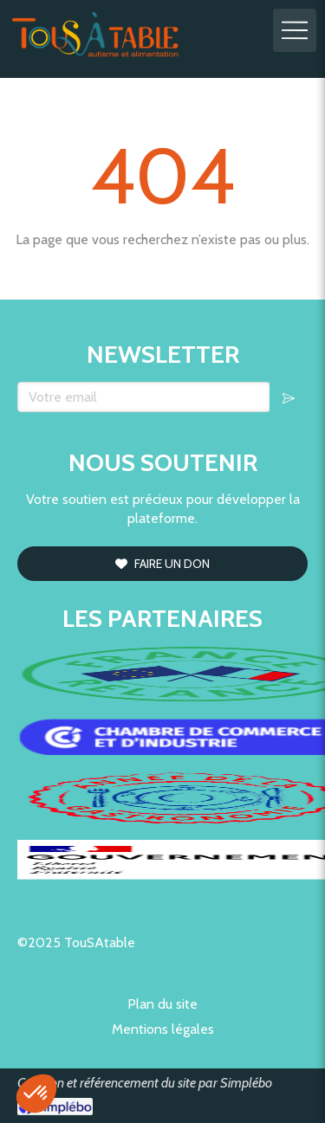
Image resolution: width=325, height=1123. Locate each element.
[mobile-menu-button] (294, 30)
